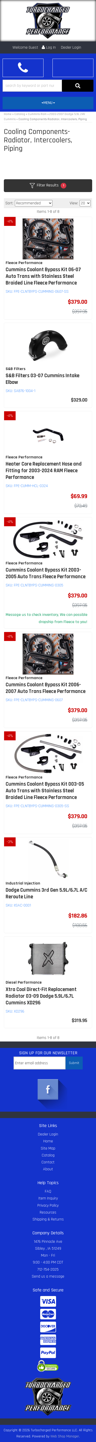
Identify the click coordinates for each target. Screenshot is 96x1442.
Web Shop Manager (64, 1436)
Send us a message (48, 1276)
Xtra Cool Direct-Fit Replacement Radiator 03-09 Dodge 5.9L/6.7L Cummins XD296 (41, 996)
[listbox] (33, 203)
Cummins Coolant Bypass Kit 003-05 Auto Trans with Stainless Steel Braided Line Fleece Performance (45, 791)
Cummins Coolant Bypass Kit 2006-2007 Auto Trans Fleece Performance (46, 688)
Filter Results (48, 185)
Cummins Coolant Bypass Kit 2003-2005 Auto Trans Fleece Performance (46, 573)
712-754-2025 (48, 1269)
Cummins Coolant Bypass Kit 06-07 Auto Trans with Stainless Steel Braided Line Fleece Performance (43, 276)
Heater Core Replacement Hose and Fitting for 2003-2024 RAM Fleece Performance (44, 471)
